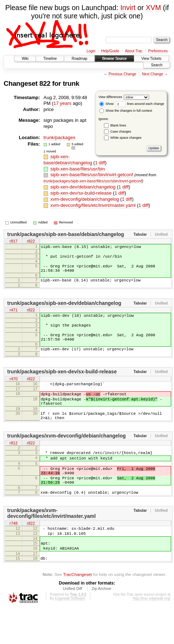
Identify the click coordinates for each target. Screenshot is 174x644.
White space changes (126, 137)
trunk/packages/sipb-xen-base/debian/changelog (65, 234)
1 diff (100, 162)
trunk (71, 83)
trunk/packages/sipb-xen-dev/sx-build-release (62, 384)
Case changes (120, 131)
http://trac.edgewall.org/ (151, 634)
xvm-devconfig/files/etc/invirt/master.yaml (93, 205)
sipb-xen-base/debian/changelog (68, 159)
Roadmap (79, 59)
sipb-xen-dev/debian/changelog (83, 187)
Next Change (152, 74)
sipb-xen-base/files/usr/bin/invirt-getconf (92, 174)
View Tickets (151, 59)
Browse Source (114, 59)
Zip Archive (101, 624)
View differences (110, 97)
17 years (62, 103)
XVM (153, 8)
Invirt (127, 8)
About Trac (133, 51)
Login (91, 51)
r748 (13, 553)
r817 (13, 242)
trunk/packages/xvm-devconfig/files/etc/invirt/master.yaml (51, 542)
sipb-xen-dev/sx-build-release (81, 193)
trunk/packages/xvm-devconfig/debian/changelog (66, 456)
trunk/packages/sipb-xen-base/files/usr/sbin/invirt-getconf (93, 181)
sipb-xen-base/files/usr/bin (77, 169)
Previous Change (122, 74)
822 (45, 83)
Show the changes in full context (125, 110)
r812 (13, 464)
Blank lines (118, 125)
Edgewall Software (70, 634)
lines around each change (139, 104)
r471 (13, 317)
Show (106, 104)
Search (156, 65)
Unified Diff (72, 624)
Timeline (50, 59)
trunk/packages (59, 137)
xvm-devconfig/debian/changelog (85, 199)
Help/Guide (110, 51)
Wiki (25, 59)
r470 (13, 392)
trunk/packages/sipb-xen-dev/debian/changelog (64, 309)
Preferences (158, 51)
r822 (31, 242)
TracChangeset (77, 610)
